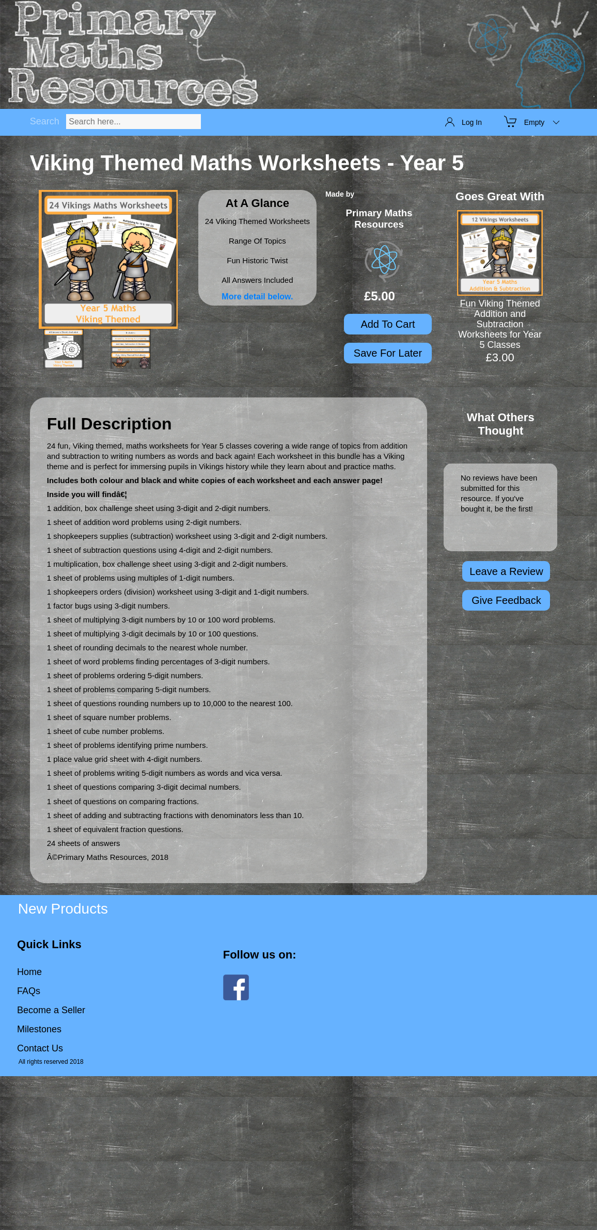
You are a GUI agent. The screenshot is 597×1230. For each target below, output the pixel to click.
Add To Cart (387, 324)
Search (44, 121)
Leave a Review (506, 571)
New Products (63, 909)
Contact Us (40, 1048)
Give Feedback (506, 600)
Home (29, 972)
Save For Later (388, 353)
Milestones (39, 1029)
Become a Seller (51, 1010)
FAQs (28, 991)
